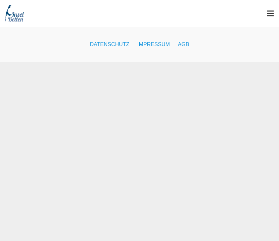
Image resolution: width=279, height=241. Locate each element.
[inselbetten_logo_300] (14, 13)
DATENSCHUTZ (109, 44)
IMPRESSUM (153, 44)
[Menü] (270, 13)
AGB (183, 44)
